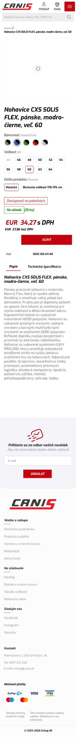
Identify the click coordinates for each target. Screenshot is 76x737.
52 (50, 160)
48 (29, 160)
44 (8, 160)
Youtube (10, 632)
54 (61, 160)
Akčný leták (12, 558)
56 (8, 169)
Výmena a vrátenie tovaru (22, 544)
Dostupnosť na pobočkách (26, 201)
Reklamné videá (15, 599)
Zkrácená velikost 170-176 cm (42, 187)
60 (29, 169)
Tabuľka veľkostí (15, 592)
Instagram (11, 625)
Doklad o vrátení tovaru (20, 584)
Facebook (11, 618)
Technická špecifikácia (44, 267)
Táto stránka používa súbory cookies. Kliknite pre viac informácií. (47, 716)
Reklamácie (12, 551)
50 (40, 160)
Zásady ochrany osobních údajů (15, 714)
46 (19, 160)
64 (50, 169)
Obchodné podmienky (19, 529)
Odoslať (37, 474)
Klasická (11, 187)
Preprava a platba (16, 537)
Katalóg (9, 577)
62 (40, 169)
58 (19, 169)
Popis (13, 266)
